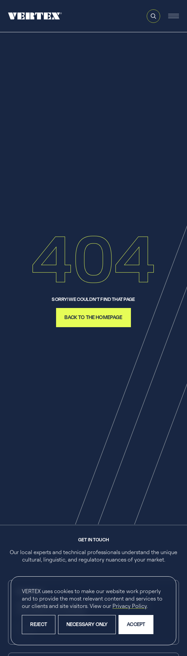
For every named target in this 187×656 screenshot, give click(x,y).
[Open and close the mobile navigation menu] (173, 16)
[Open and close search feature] (153, 16)
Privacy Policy (129, 606)
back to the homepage (93, 317)
